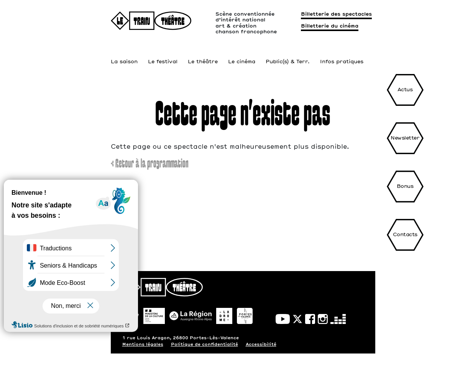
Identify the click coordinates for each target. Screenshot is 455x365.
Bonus (405, 186)
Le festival (162, 54)
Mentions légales (142, 344)
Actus (405, 89)
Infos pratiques (341, 54)
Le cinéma (241, 54)
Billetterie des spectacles (336, 14)
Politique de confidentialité (204, 344)
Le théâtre (203, 54)
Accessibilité (261, 344)
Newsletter (405, 138)
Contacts (405, 234)
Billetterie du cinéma (329, 26)
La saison (124, 54)
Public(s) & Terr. (288, 54)
